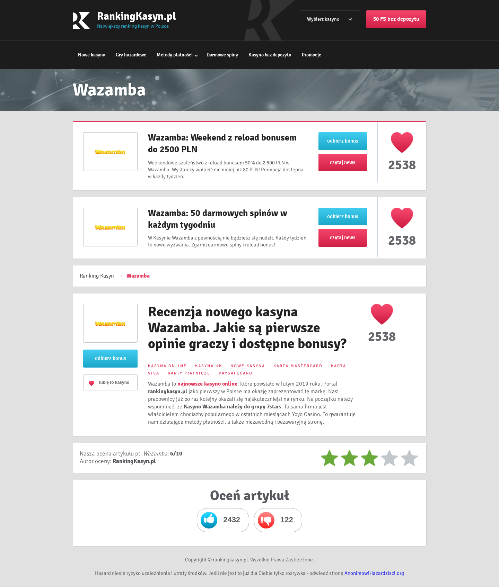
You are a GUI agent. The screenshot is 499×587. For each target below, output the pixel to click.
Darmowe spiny (222, 55)
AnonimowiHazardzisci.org (374, 573)
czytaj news (343, 162)
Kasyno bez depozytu (269, 55)
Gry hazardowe (131, 55)
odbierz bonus (342, 141)
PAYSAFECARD (236, 373)
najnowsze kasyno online (207, 383)
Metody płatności (175, 55)
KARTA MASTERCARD (298, 366)
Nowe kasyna (91, 55)
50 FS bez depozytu (396, 19)
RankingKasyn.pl (136, 16)
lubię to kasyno (114, 382)
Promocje (311, 55)
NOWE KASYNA (247, 366)
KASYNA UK (208, 366)
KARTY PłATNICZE (189, 373)
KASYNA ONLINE (167, 366)
